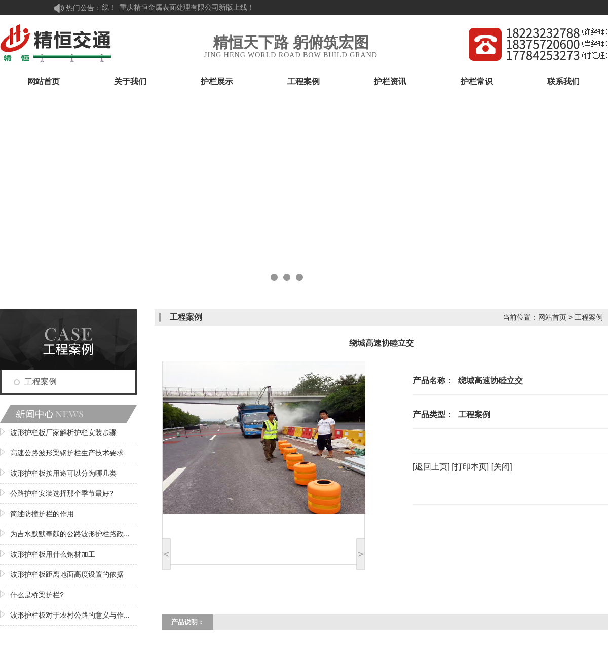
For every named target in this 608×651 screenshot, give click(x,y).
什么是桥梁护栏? (37, 595)
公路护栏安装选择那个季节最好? (61, 493)
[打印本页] (470, 466)
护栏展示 (217, 81)
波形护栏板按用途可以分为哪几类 (63, 473)
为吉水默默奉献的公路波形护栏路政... (70, 534)
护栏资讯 (390, 81)
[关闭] (501, 466)
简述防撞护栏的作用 (42, 514)
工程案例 (303, 81)
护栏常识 (477, 81)
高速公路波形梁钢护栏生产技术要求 (67, 453)
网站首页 (43, 81)
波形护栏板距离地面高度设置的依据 (67, 574)
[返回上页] (431, 466)
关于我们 (130, 81)
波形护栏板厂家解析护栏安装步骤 (63, 432)
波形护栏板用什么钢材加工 (52, 554)
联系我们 (563, 81)
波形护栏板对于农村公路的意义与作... (70, 615)
